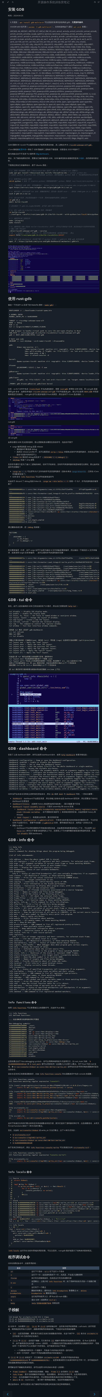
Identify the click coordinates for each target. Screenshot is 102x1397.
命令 (22, 1002)
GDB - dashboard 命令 (27, 748)
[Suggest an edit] (98, 2)
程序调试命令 (19, 1256)
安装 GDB (16, 9)
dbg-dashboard (42, 154)
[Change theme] (7, 2)
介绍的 (81, 158)
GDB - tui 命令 (20, 599)
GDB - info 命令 (21, 839)
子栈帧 (13, 1309)
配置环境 (22, 149)
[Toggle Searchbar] (12, 2)
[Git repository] (95, 2)
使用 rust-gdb (20, 298)
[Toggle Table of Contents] (3, 2)
